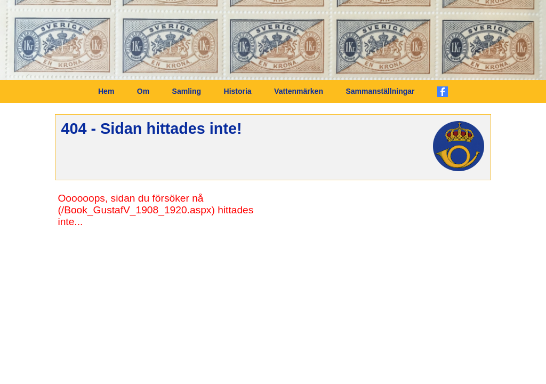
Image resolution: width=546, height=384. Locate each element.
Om (143, 91)
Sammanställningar (380, 91)
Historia (238, 91)
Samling (186, 91)
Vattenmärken (298, 91)
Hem (106, 91)
